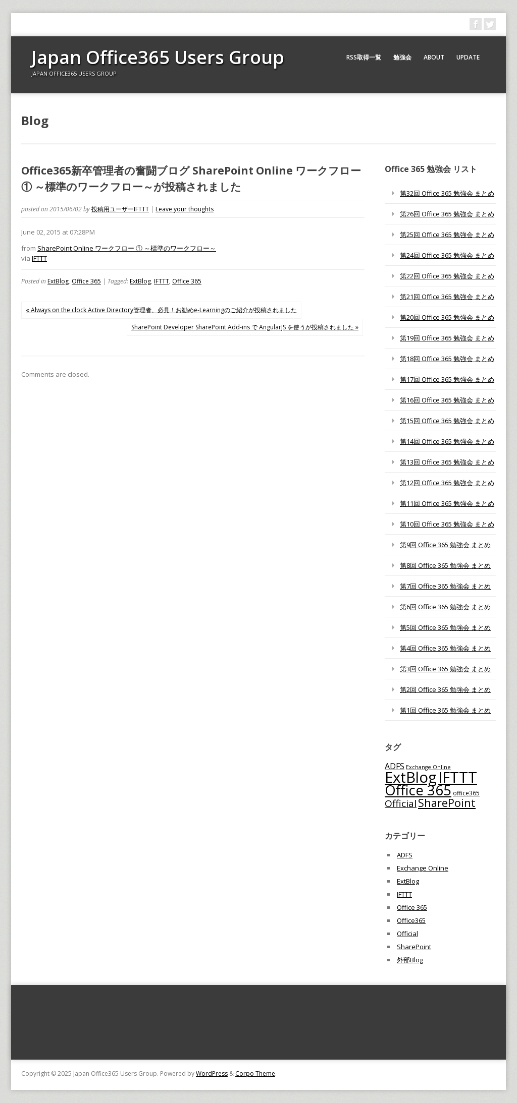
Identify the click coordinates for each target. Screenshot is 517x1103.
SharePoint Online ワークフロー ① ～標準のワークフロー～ (126, 248)
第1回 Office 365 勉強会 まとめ (445, 710)
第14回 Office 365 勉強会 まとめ (447, 441)
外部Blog (410, 959)
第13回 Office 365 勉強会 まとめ (447, 462)
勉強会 (402, 57)
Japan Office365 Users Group (157, 57)
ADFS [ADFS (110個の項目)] (394, 766)
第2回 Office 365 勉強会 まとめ (445, 689)
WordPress (212, 1073)
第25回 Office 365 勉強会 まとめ (447, 234)
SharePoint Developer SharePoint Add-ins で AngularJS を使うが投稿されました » (244, 327)
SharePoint (414, 946)
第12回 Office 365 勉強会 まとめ (447, 482)
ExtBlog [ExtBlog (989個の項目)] (411, 777)
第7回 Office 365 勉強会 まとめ (445, 586)
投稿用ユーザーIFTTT (120, 209)
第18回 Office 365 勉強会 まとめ (447, 358)
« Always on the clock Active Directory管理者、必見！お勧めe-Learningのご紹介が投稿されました (161, 310)
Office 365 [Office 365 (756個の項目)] (418, 790)
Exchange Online (422, 868)
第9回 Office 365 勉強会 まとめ (445, 544)
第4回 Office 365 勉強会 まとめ (445, 648)
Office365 (411, 920)
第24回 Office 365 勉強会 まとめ (447, 255)
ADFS (404, 854)
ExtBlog (58, 281)
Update (468, 57)
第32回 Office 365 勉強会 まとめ (447, 193)
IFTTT (39, 258)
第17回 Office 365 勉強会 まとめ (447, 379)
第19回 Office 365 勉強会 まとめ (447, 337)
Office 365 (86, 281)
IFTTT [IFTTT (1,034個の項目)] (457, 777)
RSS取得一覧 (363, 57)
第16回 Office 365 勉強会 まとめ (447, 399)
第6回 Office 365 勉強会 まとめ (445, 606)
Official (407, 933)
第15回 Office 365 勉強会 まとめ (447, 420)
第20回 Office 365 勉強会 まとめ (447, 317)
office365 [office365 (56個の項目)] (466, 793)
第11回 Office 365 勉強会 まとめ (447, 503)
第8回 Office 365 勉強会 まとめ (445, 565)
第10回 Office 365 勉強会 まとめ (447, 524)
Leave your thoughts (185, 209)
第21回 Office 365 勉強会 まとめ (447, 296)
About (434, 57)
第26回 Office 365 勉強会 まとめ (447, 213)
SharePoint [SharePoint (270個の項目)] (447, 802)
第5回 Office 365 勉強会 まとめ (445, 627)
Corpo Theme (255, 1073)
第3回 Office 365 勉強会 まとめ (445, 668)
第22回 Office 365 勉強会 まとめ (447, 275)
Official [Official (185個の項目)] (401, 803)
